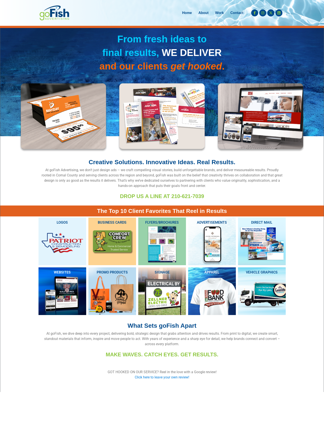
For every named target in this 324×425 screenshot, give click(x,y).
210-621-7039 (187, 196)
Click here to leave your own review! (162, 377)
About (203, 13)
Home (187, 13)
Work (219, 13)
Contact (236, 13)
